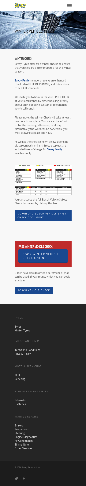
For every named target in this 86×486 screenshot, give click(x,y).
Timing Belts (22, 444)
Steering (20, 433)
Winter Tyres (22, 330)
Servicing (20, 379)
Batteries (20, 404)
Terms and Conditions (27, 350)
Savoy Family (54, 149)
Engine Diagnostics (26, 437)
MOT (17, 375)
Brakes (19, 425)
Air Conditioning (24, 440)
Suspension (21, 429)
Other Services (23, 448)
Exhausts (20, 400)
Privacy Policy (23, 353)
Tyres (18, 326)
